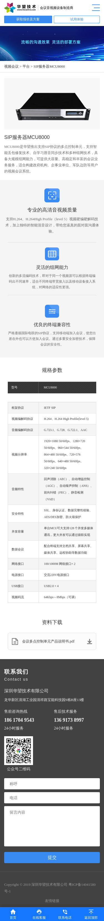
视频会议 (12, 66)
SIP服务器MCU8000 (49, 66)
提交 (52, 857)
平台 (26, 66)
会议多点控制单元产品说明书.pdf (52, 641)
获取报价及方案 (28, 19)
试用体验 (76, 19)
